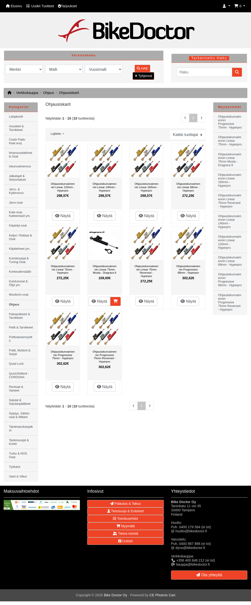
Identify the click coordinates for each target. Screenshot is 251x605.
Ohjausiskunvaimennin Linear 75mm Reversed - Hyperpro (146, 271)
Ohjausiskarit (69, 93)
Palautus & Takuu (125, 503)
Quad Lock (16, 363)
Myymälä (125, 526)
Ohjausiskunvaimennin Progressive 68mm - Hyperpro (188, 269)
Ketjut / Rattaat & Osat (20, 237)
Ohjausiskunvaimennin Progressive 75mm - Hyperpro (63, 355)
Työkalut (14, 467)
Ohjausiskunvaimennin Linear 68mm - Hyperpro (188, 187)
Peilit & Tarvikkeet (21, 327)
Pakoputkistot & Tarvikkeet (19, 316)
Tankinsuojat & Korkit (19, 442)
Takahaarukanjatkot (21, 428)
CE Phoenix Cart (162, 595)
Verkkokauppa (27, 93)
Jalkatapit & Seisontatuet (17, 177)
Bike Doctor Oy (115, 595)
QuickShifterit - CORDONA (19, 375)
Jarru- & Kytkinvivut (16, 191)
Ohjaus (48, 93)
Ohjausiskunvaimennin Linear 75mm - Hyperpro (63, 269)
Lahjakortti (16, 116)
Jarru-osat (16, 202)
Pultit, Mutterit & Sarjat (19, 352)
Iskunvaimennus (20, 166)
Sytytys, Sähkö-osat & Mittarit (19, 415)
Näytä (63, 216)
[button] (226, 6)
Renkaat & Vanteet (16, 388)
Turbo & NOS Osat (18, 455)
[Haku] (204, 72)
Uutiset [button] (125, 541)
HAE (142, 68)
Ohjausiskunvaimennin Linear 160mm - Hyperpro (146, 187)
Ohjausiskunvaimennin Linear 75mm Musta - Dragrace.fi (104, 269)
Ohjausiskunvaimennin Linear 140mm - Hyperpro (104, 187)
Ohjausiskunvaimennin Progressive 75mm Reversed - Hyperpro (104, 356)
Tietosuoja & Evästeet (125, 511)
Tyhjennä (143, 76)
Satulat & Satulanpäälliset (19, 402)
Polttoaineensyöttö (20, 338)
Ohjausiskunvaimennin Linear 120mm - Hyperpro (63, 187)
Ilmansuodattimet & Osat (20, 154)
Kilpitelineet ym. (19, 248)
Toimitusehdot (125, 518)
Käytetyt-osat (18, 225)
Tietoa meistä (125, 533)
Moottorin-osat (19, 294)
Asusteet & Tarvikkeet (16, 128)
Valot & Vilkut (18, 476)
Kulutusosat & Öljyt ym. (18, 283)
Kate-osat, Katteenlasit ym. (20, 214)
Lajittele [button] (56, 133)
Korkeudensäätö (20, 271)
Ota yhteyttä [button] (209, 575)
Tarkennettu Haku (209, 58)
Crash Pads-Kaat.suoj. (17, 141)
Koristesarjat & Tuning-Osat (19, 260)
